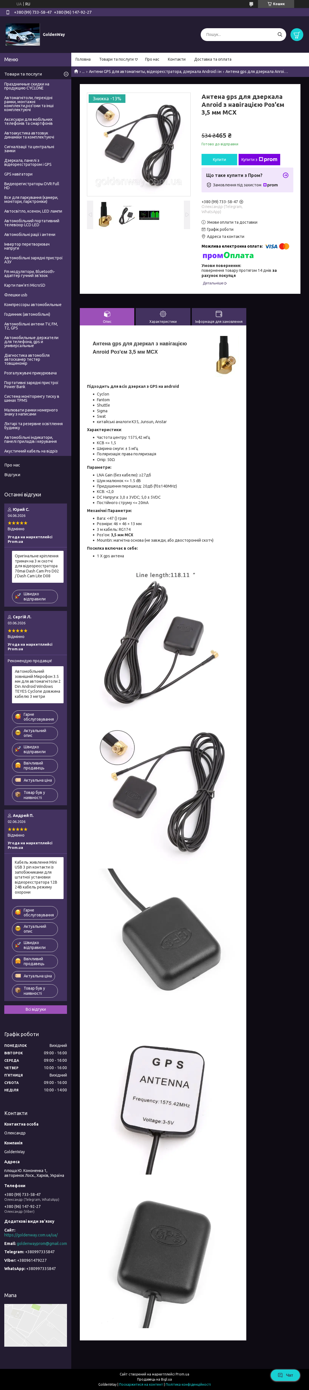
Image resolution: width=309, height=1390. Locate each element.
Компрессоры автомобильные (33, 304)
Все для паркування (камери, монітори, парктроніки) (31, 199)
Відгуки (12, 474)
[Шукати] (279, 34)
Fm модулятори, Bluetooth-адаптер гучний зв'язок (29, 273)
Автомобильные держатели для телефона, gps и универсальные (31, 341)
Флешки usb (15, 295)
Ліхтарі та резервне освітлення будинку (33, 425)
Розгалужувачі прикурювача (30, 373)
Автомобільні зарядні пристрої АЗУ (33, 260)
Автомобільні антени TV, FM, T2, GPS (31, 326)
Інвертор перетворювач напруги (27, 246)
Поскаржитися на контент (141, 1384)
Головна (83, 59)
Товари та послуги (116, 59)
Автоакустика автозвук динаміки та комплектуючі (29, 135)
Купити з (259, 159)
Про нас (152, 59)
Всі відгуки (36, 1009)
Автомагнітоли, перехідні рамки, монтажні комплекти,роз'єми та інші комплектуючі (29, 103)
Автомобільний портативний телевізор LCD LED (31, 223)
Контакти (177, 59)
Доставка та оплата (212, 59)
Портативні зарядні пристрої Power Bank (31, 384)
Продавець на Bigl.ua (154, 1379)
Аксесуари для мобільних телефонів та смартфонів (28, 121)
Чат (285, 1375)
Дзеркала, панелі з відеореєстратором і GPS (28, 162)
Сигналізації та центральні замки (29, 148)
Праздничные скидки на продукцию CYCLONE (26, 86)
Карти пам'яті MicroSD (24, 285)
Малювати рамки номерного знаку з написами (31, 412)
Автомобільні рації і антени (29, 234)
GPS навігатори (18, 174)
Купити (219, 159)
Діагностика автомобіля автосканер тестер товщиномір (27, 359)
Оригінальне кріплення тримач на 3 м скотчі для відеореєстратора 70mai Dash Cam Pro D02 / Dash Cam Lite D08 (37, 566)
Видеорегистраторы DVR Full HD (31, 186)
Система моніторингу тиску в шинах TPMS (31, 398)
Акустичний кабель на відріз (31, 451)
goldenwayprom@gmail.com (42, 1243)
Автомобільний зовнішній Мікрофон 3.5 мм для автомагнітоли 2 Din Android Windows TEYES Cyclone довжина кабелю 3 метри (38, 684)
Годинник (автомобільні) (27, 314)
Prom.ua (182, 1374)
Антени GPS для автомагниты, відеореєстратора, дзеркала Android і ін (155, 71)
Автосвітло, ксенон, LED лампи (33, 211)
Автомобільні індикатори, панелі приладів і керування (30, 439)
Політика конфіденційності (188, 1384)
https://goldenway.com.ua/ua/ (31, 1235)
